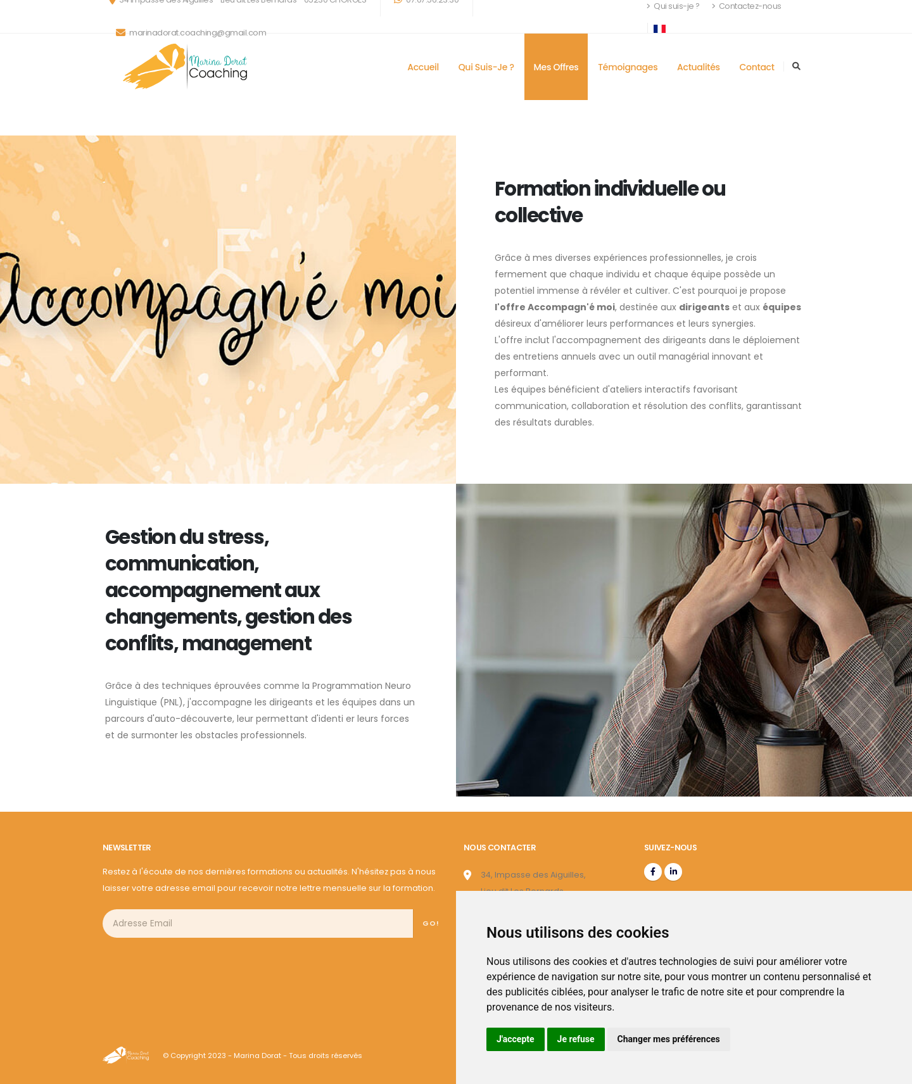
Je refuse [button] (576, 1039)
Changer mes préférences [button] (669, 1039)
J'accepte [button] (516, 1039)
